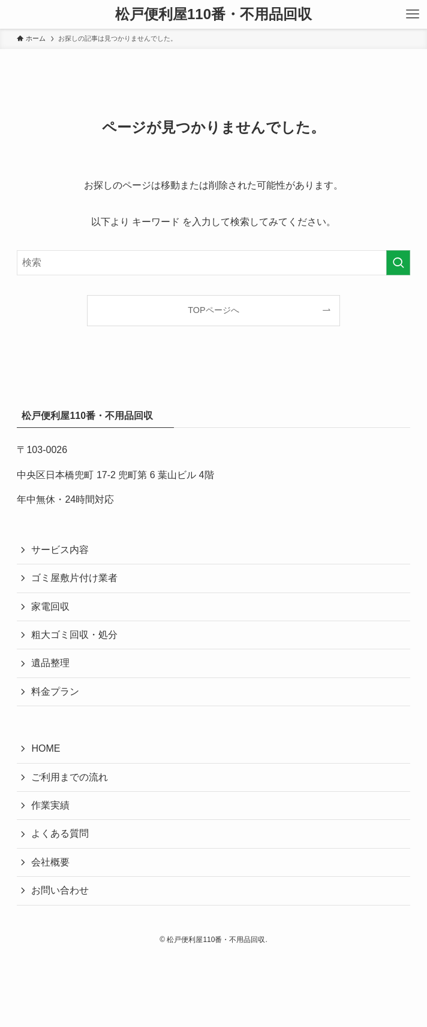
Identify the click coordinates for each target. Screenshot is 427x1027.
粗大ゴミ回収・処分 (74, 635)
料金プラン (55, 691)
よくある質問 (60, 833)
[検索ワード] (213, 262)
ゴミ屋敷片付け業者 (74, 578)
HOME (45, 748)
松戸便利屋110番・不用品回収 (213, 14)
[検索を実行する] (398, 262)
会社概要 (50, 862)
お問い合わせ (60, 890)
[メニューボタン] (412, 14)
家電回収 (50, 606)
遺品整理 (50, 663)
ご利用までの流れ (69, 777)
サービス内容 (60, 550)
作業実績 (50, 805)
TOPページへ (213, 310)
